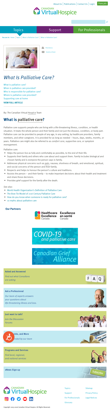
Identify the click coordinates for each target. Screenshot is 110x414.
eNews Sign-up (12, 369)
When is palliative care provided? (20, 88)
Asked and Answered (15, 271)
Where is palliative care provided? (20, 95)
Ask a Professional (14, 291)
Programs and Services (16, 350)
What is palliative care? (15, 84)
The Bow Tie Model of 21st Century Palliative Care (31, 193)
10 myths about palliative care (22, 200)
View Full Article (13, 102)
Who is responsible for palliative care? (22, 91)
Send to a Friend (50, 52)
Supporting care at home (16, 98)
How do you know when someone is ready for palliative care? (37, 197)
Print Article (49, 48)
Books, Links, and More (17, 334)
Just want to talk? (14, 314)
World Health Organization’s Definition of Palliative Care (34, 190)
